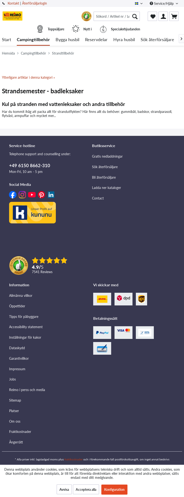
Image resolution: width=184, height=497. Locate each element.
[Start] (6, 40)
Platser (14, 411)
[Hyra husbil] (124, 40)
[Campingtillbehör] (33, 40)
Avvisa (64, 489)
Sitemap (15, 400)
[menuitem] (116, 16)
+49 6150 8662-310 (29, 165)
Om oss (14, 421)
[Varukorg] (174, 16)
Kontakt (13, 3)
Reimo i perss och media (27, 390)
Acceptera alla (86, 489)
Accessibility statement (26, 327)
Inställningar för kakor (25, 337)
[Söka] (135, 16)
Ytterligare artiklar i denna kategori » (28, 77)
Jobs (12, 379)
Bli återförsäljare (104, 177)
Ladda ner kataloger (106, 188)
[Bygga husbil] (67, 40)
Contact (98, 198)
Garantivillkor (19, 358)
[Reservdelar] (96, 40)
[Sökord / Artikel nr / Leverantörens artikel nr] (116, 16)
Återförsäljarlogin (34, 3)
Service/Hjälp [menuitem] (162, 3)
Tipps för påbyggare (23, 317)
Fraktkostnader (20, 432)
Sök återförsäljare (105, 167)
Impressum (17, 369)
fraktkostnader (73, 459)
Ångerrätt (16, 442)
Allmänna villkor (20, 295)
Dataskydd (17, 348)
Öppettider (17, 306)
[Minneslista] (152, 16)
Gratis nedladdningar (107, 156)
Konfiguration (114, 489)
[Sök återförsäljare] (157, 40)
